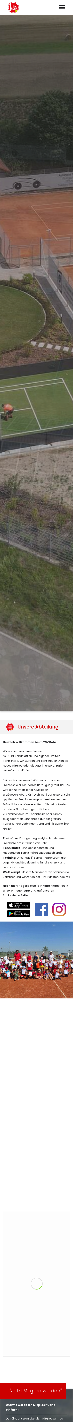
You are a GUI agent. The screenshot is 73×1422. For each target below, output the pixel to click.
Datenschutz (60, 1415)
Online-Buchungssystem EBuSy (27, 801)
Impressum (38, 1415)
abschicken (36, 1273)
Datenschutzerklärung (16, 1262)
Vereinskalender (15, 1415)
